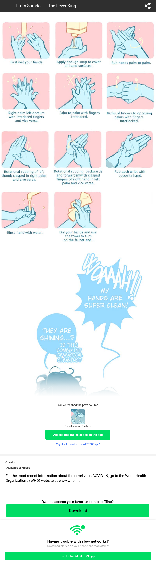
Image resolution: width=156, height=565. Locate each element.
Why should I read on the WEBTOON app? (78, 444)
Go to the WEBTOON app (78, 556)
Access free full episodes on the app (78, 435)
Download (78, 510)
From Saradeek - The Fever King (46, 5)
